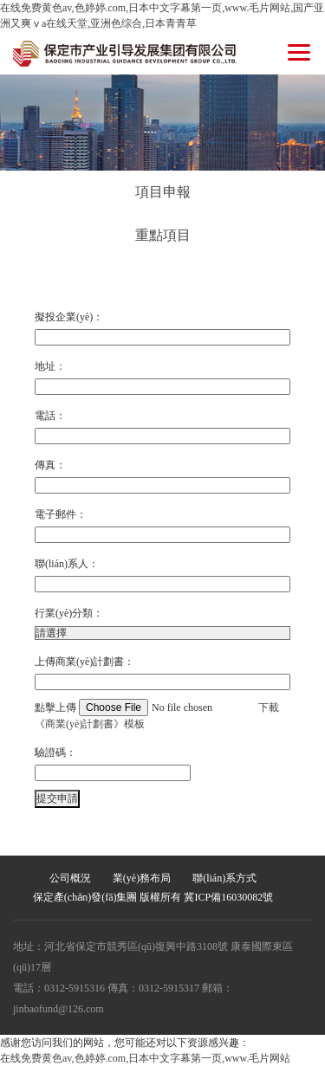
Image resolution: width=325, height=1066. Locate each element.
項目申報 (163, 191)
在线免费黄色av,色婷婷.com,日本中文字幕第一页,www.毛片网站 (145, 1058)
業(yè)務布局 (142, 878)
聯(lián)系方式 (224, 878)
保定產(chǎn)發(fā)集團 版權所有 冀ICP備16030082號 (153, 897)
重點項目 (163, 235)
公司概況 (70, 878)
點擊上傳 (146, 707)
